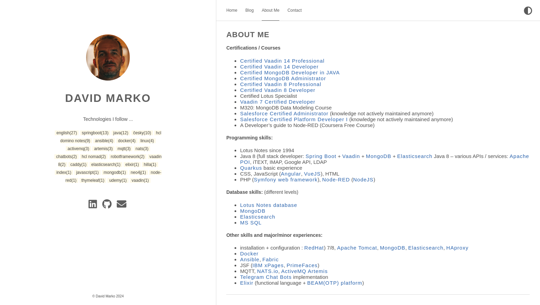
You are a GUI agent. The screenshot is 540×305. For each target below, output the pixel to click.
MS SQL (251, 222)
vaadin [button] (140, 180)
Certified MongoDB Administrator (283, 78)
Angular (291, 174)
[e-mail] (122, 206)
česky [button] (142, 132)
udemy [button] (118, 180)
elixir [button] (132, 164)
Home (231, 10)
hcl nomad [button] (94, 156)
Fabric (270, 259)
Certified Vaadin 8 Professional (280, 84)
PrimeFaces (302, 265)
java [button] (120, 132)
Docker (249, 253)
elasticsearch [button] (106, 164)
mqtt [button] (124, 148)
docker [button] (127, 140)
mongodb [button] (115, 172)
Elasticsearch (414, 156)
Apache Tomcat (357, 248)
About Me (270, 10)
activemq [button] (78, 148)
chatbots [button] (66, 156)
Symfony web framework (286, 179)
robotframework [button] (128, 156)
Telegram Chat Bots (266, 277)
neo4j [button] (138, 172)
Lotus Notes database (268, 205)
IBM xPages (268, 265)
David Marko (108, 98)
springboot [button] (95, 132)
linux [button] (147, 140)
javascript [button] (87, 172)
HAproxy (457, 248)
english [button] (66, 132)
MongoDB (379, 156)
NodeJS (363, 179)
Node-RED (336, 179)
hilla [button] (150, 164)
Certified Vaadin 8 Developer (277, 90)
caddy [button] (78, 164)
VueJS (312, 174)
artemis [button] (103, 148)
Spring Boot (320, 156)
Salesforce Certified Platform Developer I (294, 119)
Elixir (246, 283)
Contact (295, 10)
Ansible (249, 259)
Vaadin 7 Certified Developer (277, 102)
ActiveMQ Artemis (304, 271)
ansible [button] (104, 140)
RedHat (314, 248)
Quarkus (251, 168)
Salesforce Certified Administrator (284, 113)
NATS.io (267, 271)
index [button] (63, 172)
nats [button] (142, 148)
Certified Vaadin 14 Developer (279, 67)
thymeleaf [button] (92, 180)
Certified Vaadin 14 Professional (282, 61)
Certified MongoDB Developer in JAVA (290, 72)
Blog (250, 10)
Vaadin (351, 156)
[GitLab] (108, 206)
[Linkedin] (94, 206)
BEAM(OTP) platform (334, 283)
